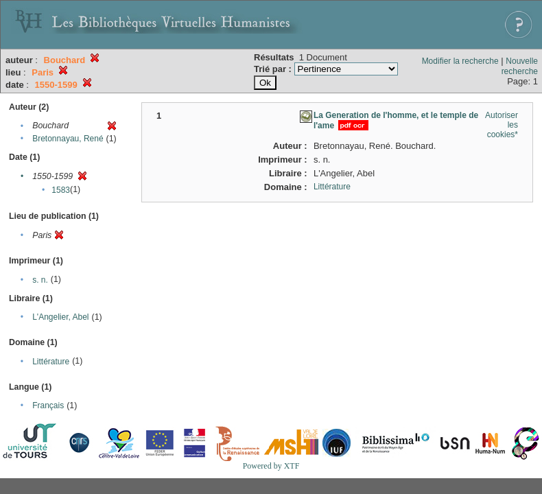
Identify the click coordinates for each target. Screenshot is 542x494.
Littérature (50, 361)
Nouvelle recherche (520, 66)
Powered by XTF (271, 466)
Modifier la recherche (460, 61)
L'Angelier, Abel (60, 317)
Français (48, 405)
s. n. (40, 280)
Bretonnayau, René (67, 138)
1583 (60, 190)
